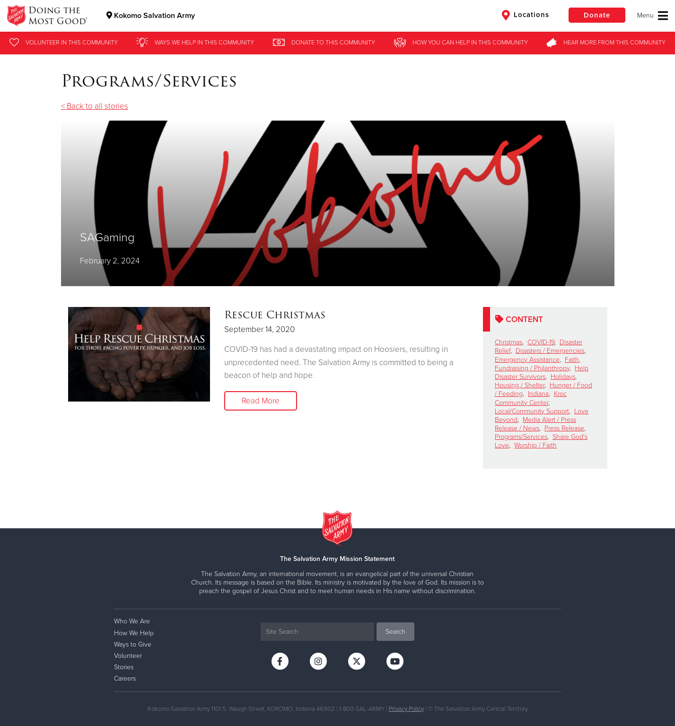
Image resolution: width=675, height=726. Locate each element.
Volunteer (128, 656)
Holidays (563, 377)
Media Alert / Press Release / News (535, 424)
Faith (572, 360)
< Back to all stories (94, 106)
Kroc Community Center (531, 398)
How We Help (134, 633)
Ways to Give (132, 644)
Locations (525, 15)
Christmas (508, 342)
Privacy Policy (406, 709)
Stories (123, 667)
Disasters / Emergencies (550, 351)
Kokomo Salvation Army (150, 15)
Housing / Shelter (519, 385)
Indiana (538, 394)
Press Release (564, 428)
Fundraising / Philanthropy (532, 368)
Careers (125, 678)
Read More (261, 401)
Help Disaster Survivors (541, 372)
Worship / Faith (535, 445)
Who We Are (132, 621)
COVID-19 (540, 342)
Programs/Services (521, 437)
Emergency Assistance (527, 360)
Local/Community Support (532, 411)
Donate (597, 15)
